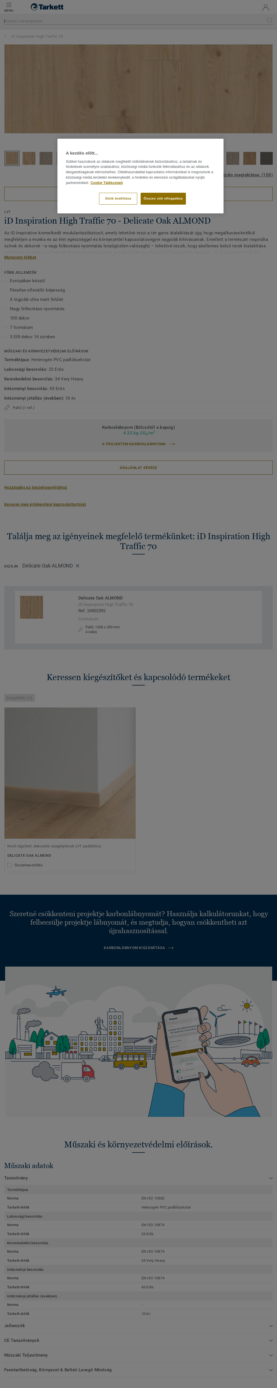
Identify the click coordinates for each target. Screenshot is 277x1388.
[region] (140, 176)
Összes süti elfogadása (163, 198)
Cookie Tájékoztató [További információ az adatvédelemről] (107, 183)
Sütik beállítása (118, 198)
